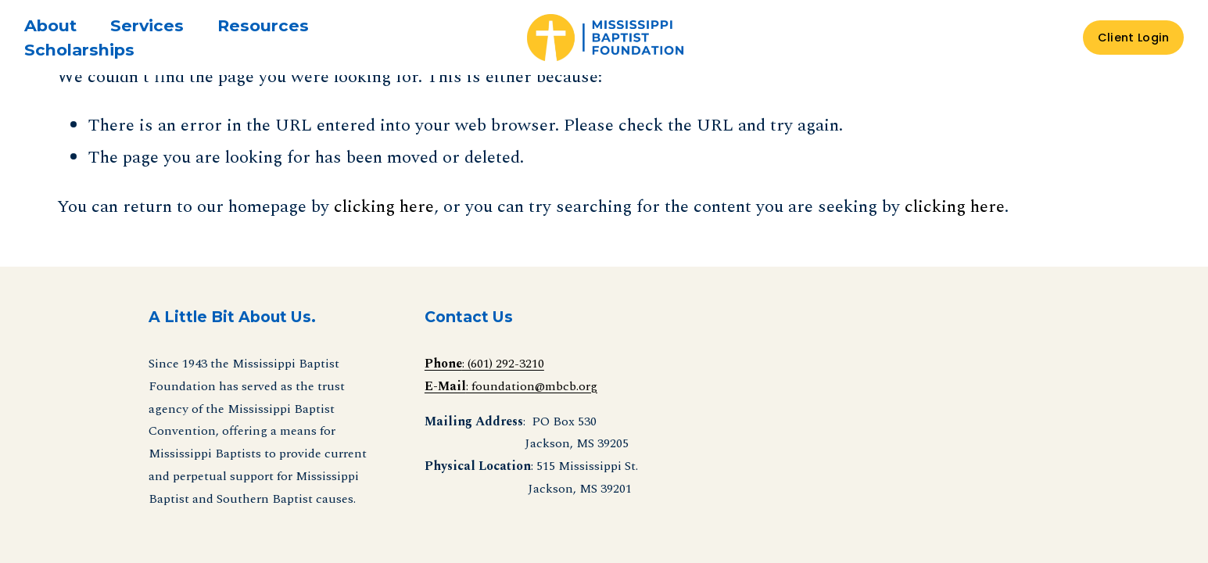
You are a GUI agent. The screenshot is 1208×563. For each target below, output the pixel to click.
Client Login (1133, 37)
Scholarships (79, 49)
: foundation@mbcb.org (511, 386)
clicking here (384, 206)
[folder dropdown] (50, 25)
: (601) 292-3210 (484, 363)
